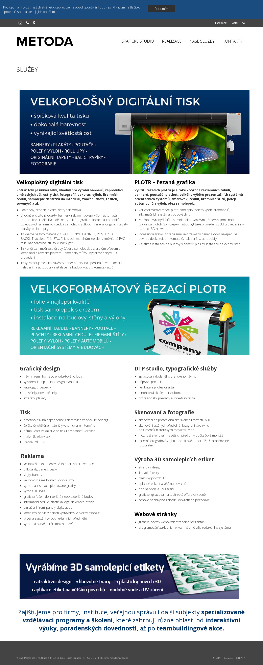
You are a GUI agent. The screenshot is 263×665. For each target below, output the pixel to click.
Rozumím (161, 8)
